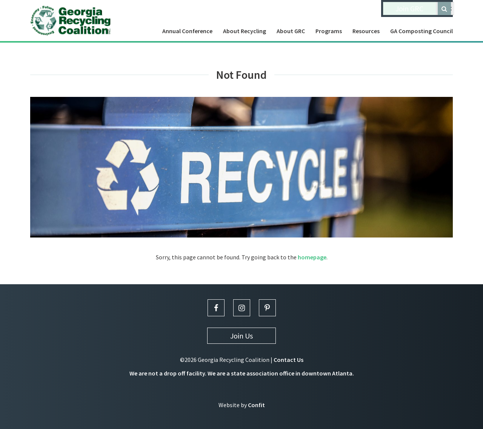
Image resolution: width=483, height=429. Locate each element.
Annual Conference (187, 31)
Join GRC (409, 8)
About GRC (291, 31)
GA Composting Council (421, 31)
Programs (328, 31)
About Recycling (244, 31)
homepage (312, 257)
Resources (366, 31)
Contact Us (288, 359)
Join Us (241, 335)
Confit (256, 405)
